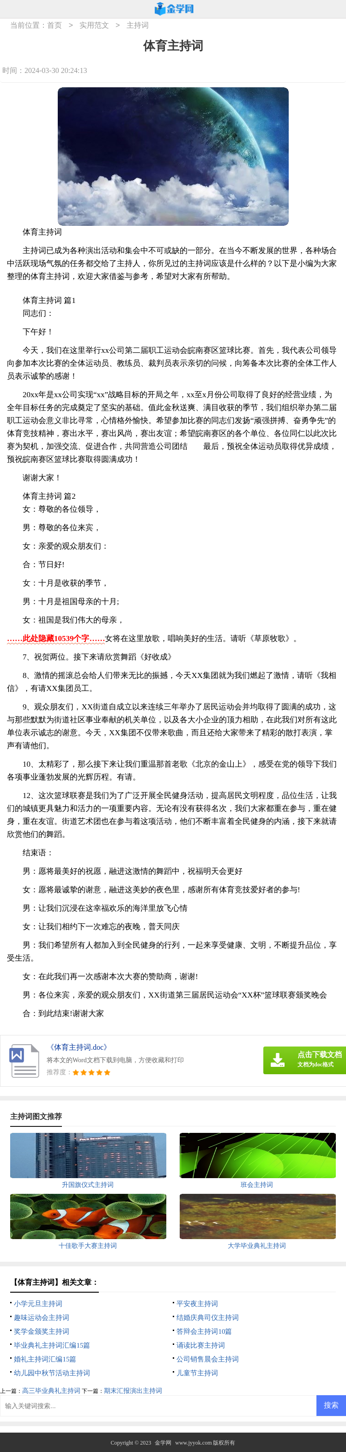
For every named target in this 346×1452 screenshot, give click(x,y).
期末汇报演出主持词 (133, 1390)
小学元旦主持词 (38, 1303)
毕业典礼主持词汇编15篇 (52, 1345)
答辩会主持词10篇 (204, 1331)
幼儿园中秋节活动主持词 (52, 1373)
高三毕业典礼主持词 (51, 1390)
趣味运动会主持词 (41, 1317)
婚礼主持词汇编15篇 (45, 1359)
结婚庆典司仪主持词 (207, 1317)
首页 (54, 26)
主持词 (138, 26)
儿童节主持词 (197, 1373)
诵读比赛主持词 (200, 1345)
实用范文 (94, 26)
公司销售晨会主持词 (207, 1359)
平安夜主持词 (197, 1303)
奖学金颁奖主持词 (41, 1331)
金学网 (163, 1443)
